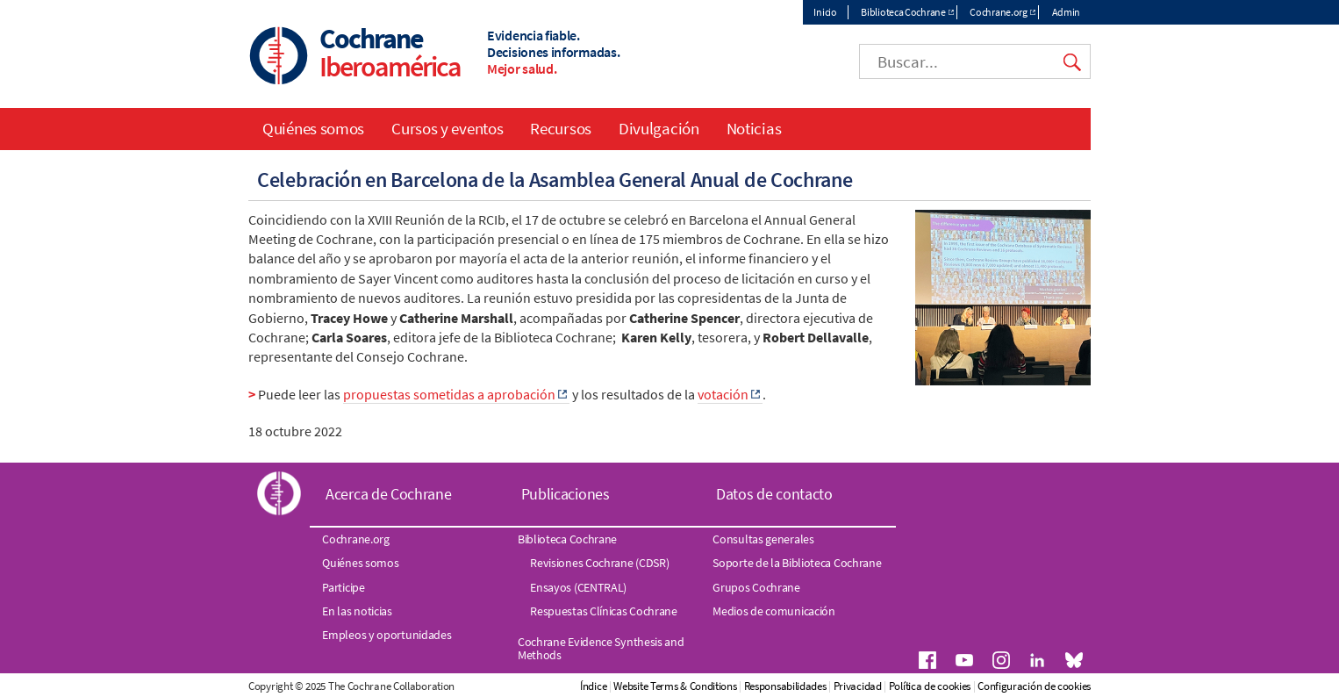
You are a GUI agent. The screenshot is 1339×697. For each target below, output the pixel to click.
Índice (593, 686)
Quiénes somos (313, 128)
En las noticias (357, 611)
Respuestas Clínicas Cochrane (603, 611)
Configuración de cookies (1034, 686)
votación (723, 394)
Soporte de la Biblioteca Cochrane (796, 563)
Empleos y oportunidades (386, 635)
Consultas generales (762, 539)
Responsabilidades (785, 686)
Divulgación (659, 128)
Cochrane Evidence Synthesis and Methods (601, 648)
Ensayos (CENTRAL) (578, 587)
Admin (1066, 11)
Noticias (754, 128)
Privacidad (858, 686)
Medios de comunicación (773, 611)
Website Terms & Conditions (674, 686)
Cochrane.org (998, 11)
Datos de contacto (774, 494)
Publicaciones (565, 494)
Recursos (560, 128)
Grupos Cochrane (756, 587)
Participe (343, 587)
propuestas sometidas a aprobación (449, 394)
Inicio (824, 11)
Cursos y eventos (447, 128)
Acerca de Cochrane (389, 494)
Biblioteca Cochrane (903, 11)
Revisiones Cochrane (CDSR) (599, 563)
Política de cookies (929, 686)
